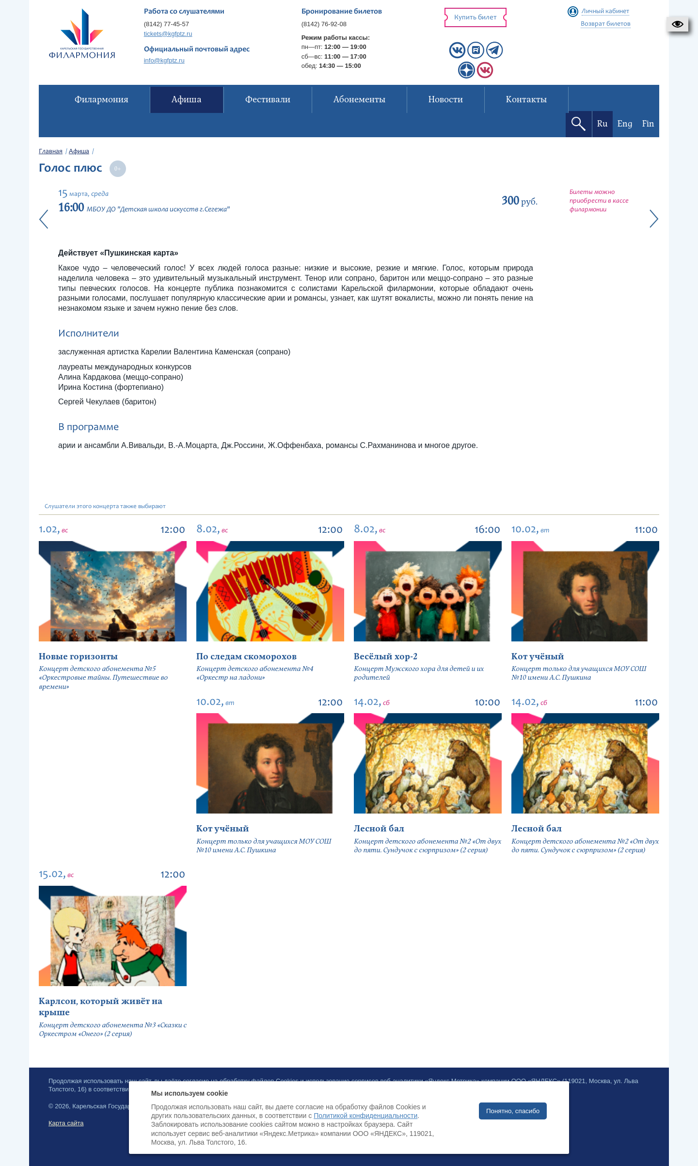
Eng (625, 123)
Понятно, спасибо (512, 1111)
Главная (51, 151)
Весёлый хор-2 (385, 656)
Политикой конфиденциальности (365, 1115)
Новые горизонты (78, 656)
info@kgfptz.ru (164, 60)
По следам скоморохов (246, 656)
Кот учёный (537, 656)
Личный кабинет (605, 11)
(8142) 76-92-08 (324, 24)
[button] (677, 24)
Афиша (79, 151)
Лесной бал (379, 828)
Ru (602, 123)
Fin (648, 123)
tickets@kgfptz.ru (168, 33)
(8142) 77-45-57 (166, 24)
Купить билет (475, 17)
